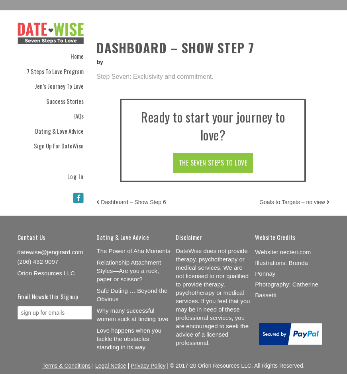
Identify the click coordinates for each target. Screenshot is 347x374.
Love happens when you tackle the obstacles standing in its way (128, 339)
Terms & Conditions (66, 365)
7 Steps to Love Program (55, 71)
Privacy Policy (148, 365)
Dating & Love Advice (59, 131)
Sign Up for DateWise (59, 145)
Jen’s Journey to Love (59, 86)
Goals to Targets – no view (294, 202)
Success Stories (65, 101)
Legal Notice (110, 365)
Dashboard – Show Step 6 (131, 202)
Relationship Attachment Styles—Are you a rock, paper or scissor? (128, 270)
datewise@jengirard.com (50, 252)
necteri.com (295, 252)
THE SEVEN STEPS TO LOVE (213, 163)
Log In (75, 175)
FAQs (78, 115)
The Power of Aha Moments (133, 250)
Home (77, 56)
